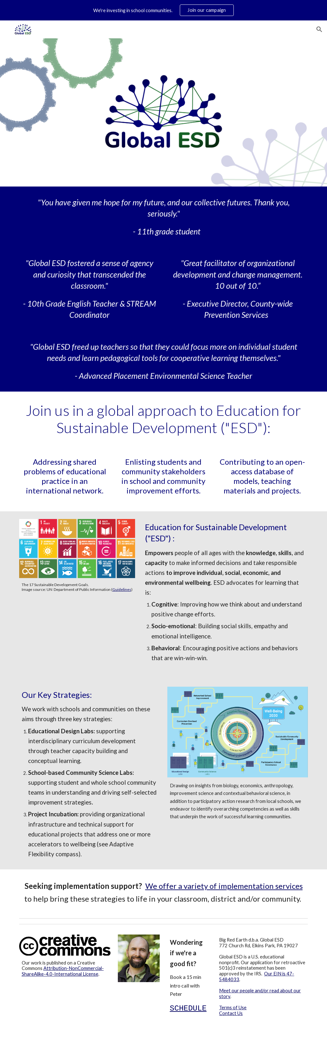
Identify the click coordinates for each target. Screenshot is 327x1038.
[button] (319, 29)
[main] (163, 217)
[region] (163, 10)
